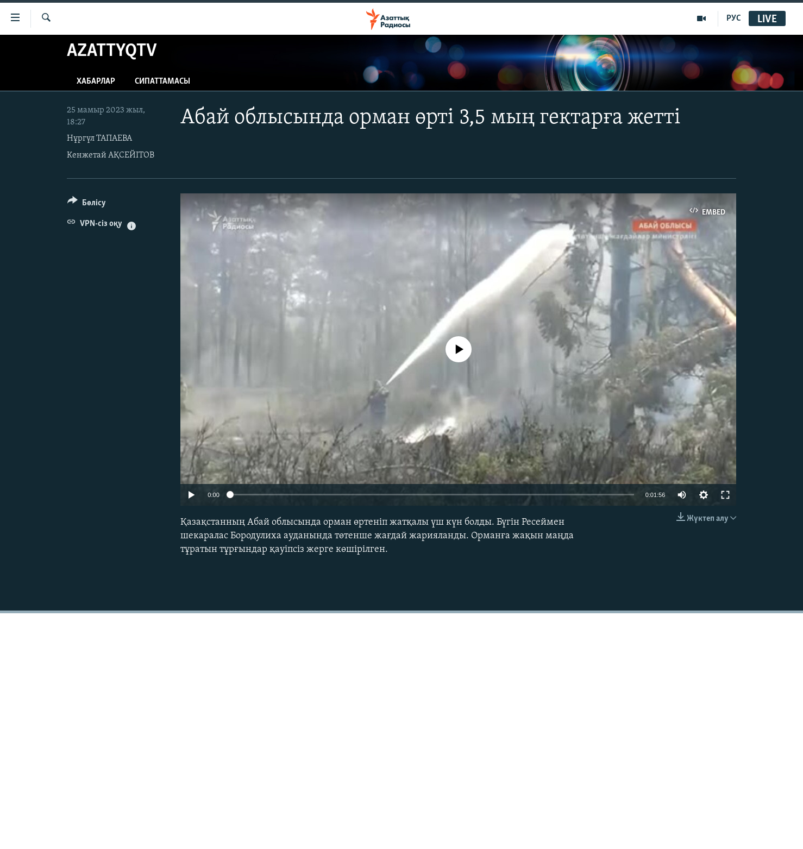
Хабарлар (96, 81)
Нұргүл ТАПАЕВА (99, 138)
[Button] (86, 204)
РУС (733, 18)
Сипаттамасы (162, 81)
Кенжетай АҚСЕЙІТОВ (110, 155)
